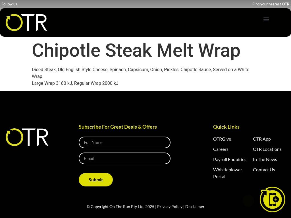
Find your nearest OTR (271, 4)
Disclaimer (195, 206)
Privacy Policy (169, 206)
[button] (266, 19)
